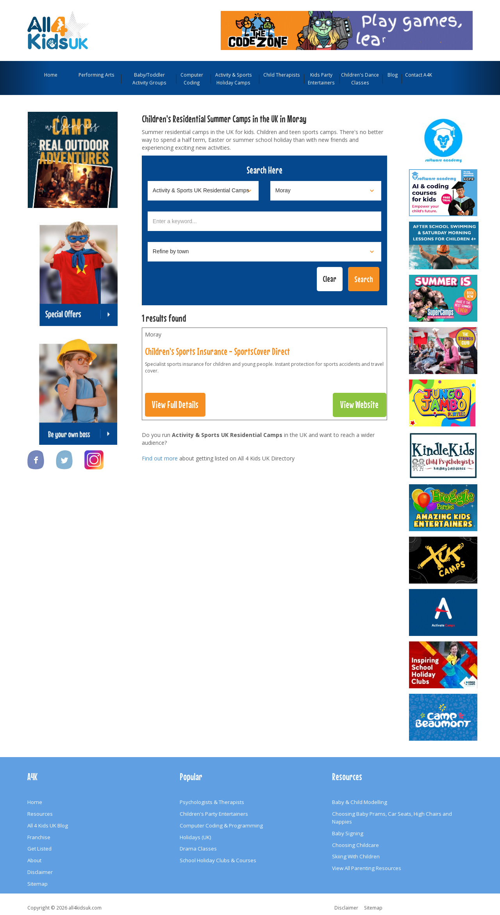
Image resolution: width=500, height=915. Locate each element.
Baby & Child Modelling (359, 802)
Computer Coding (191, 79)
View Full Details (175, 404)
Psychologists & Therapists (212, 802)
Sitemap (37, 883)
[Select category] (203, 191)
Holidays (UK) (195, 837)
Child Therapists (281, 75)
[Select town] (264, 251)
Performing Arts (96, 75)
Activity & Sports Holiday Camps (233, 79)
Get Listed (39, 848)
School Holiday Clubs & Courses (218, 860)
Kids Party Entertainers (321, 79)
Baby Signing (347, 833)
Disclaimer (40, 872)
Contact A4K (418, 75)
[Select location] (325, 191)
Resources (40, 813)
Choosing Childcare (355, 845)
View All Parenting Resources (366, 868)
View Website (359, 404)
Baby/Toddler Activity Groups (149, 79)
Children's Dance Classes (360, 79)
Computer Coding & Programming (221, 825)
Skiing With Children (356, 856)
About (34, 860)
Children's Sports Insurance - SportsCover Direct (217, 351)
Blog (393, 75)
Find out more (160, 458)
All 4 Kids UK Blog (47, 825)
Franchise (38, 837)
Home (50, 75)
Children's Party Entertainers (214, 813)
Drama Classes (198, 848)
